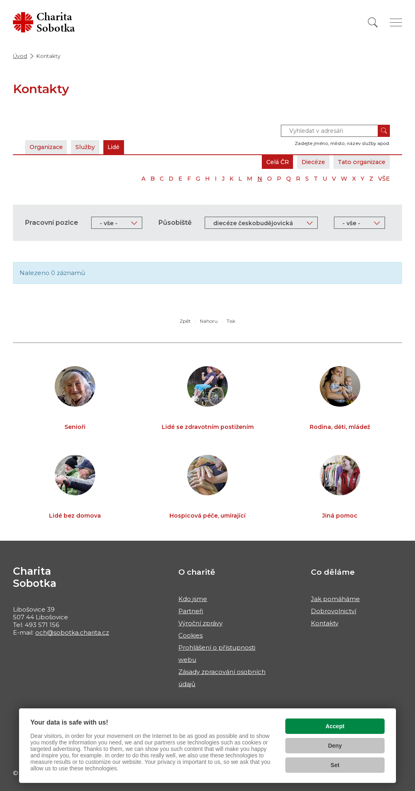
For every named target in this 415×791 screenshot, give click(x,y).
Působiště (175, 222)
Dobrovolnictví (333, 611)
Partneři (190, 611)
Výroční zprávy (200, 623)
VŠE (384, 178)
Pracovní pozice (51, 222)
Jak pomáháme (335, 599)
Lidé (121, 147)
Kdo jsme (192, 599)
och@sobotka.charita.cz (72, 632)
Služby (90, 147)
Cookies (190, 635)
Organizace (48, 147)
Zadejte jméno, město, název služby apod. (342, 143)
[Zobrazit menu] (396, 22)
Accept (334, 726)
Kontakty (324, 623)
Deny (335, 745)
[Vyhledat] (373, 22)
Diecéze (307, 162)
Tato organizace (359, 162)
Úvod (20, 56)
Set (335, 765)
